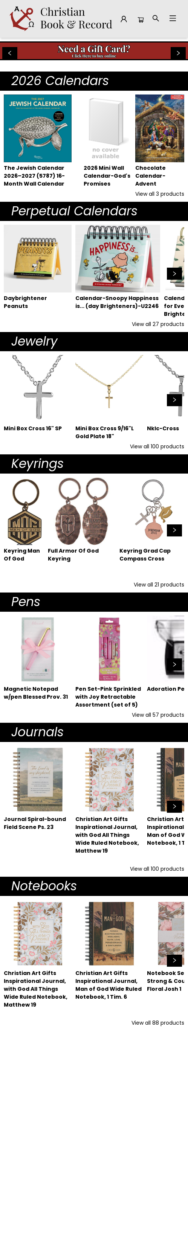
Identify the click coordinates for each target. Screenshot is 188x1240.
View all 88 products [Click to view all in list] (157, 1023)
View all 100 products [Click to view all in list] (157, 446)
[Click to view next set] (174, 274)
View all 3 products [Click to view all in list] (159, 194)
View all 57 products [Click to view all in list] (158, 715)
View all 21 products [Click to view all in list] (159, 584)
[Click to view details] (38, 128)
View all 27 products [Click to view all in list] (158, 324)
